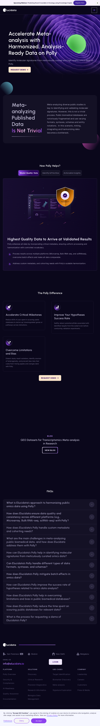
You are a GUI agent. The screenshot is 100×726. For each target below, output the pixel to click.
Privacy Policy (52, 715)
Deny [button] (21, 721)
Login (55, 662)
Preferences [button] (8, 721)
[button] (94, 10)
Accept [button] (39, 721)
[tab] (28, 173)
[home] (10, 10)
